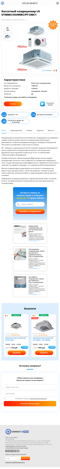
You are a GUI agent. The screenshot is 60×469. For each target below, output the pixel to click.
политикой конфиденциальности (38, 398)
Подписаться (25, 458)
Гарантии (40, 130)
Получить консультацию (30, 403)
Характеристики (16, 130)
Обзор (3, 130)
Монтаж (51, 130)
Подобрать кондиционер (30, 211)
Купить (13, 104)
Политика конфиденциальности (15, 462)
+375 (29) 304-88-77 (30, 3)
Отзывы (29, 130)
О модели (24, 347)
